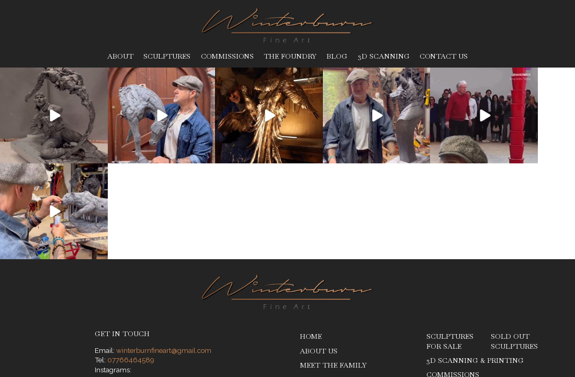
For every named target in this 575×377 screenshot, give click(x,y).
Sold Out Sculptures (514, 245)
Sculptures (166, 56)
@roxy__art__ (137, 304)
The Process (324, 297)
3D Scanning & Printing (475, 264)
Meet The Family (333, 269)
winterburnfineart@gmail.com (163, 254)
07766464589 (130, 264)
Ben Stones (530, 344)
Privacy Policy (135, 344)
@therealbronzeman (148, 294)
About (120, 56)
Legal (171, 344)
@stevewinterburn (144, 284)
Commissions (227, 56)
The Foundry (290, 56)
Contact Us (444, 56)
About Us (318, 254)
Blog (336, 56)
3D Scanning (384, 56)
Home (311, 240)
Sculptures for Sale (449, 245)
